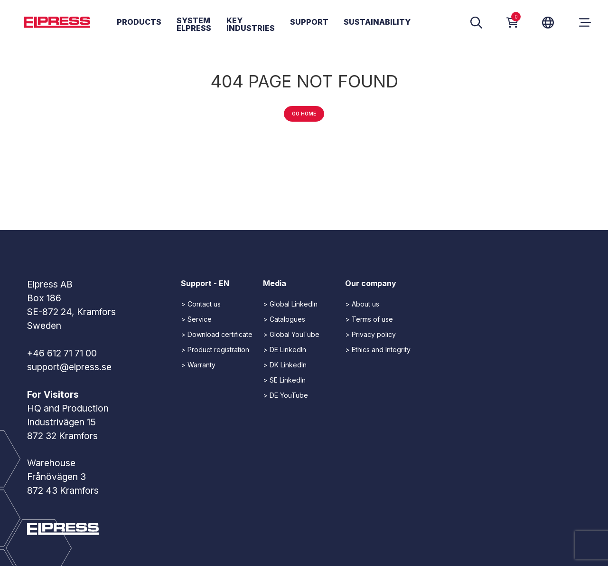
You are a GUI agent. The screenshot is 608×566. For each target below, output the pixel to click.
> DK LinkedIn (285, 365)
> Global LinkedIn (290, 304)
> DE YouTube (285, 395)
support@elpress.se (69, 367)
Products (139, 22)
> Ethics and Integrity (378, 349)
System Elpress (194, 25)
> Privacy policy (370, 334)
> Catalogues (284, 319)
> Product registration (215, 349)
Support (309, 22)
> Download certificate (217, 334)
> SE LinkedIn (284, 380)
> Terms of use (369, 319)
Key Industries (250, 25)
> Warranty (198, 365)
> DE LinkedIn (284, 349)
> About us (362, 304)
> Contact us (201, 304)
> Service (196, 319)
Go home (304, 113)
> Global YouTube (291, 334)
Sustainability (377, 22)
